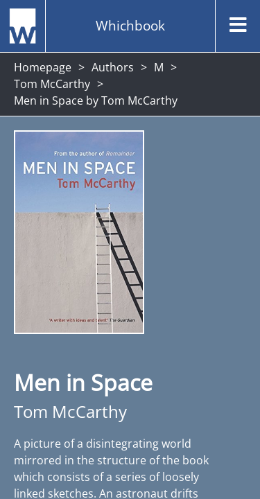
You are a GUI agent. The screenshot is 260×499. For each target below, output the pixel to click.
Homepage (42, 67)
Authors (113, 67)
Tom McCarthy (52, 83)
